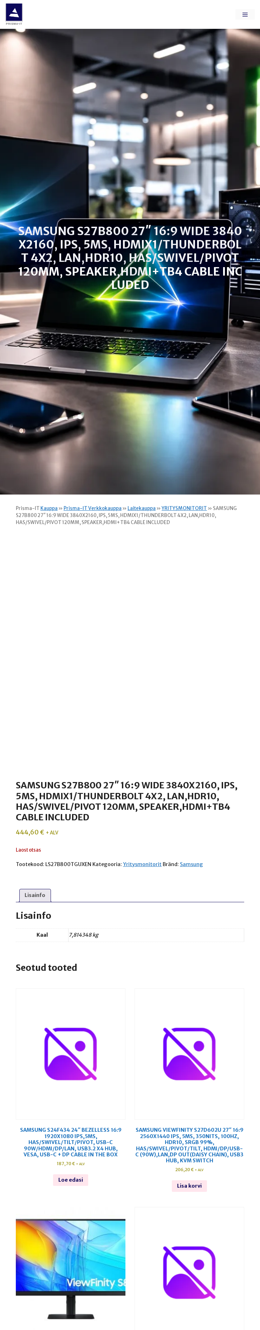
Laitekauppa (142, 508)
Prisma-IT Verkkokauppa (93, 508)
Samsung (191, 864)
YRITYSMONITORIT (184, 508)
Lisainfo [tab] (35, 895)
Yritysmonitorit (142, 864)
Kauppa (49, 508)
